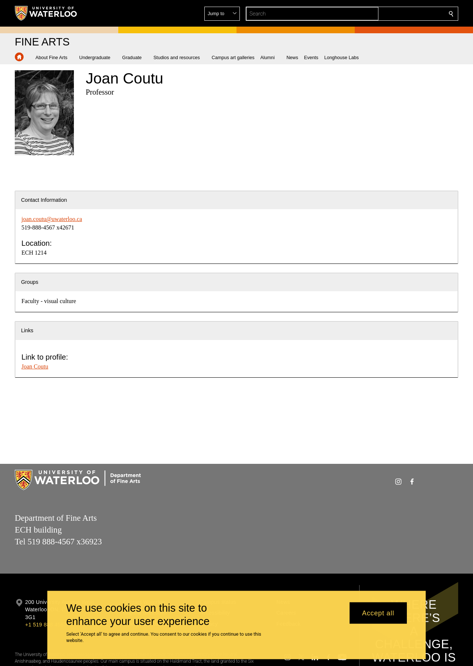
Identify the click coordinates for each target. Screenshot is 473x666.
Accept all (378, 612)
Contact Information (44, 200)
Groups (29, 282)
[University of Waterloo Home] (46, 13)
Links (27, 330)
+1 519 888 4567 (46, 625)
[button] (397, 13)
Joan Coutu (34, 366)
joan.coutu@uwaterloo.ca (51, 219)
